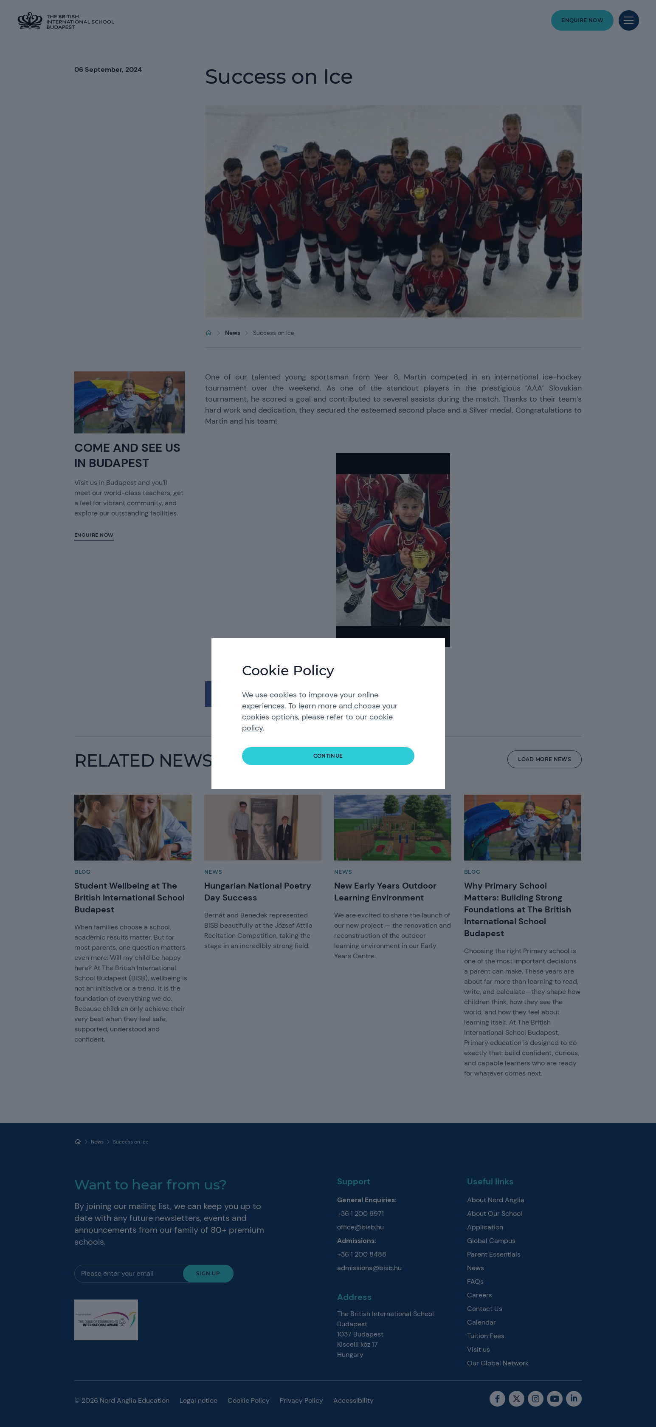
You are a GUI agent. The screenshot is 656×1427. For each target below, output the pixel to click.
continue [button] (328, 756)
